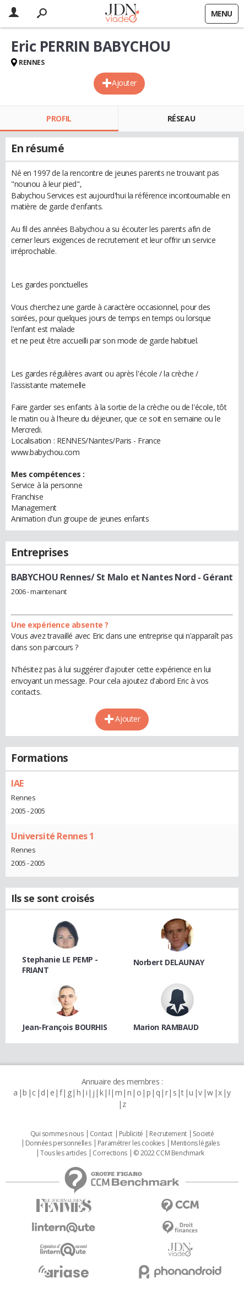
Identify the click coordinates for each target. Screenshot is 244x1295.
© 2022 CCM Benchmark (168, 1153)
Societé (203, 1134)
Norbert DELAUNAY (168, 962)
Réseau (181, 118)
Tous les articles (63, 1153)
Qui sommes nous (57, 1134)
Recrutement (167, 1134)
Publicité (131, 1134)
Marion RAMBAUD (166, 1027)
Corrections (110, 1153)
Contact (101, 1134)
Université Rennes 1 (52, 836)
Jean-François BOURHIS (64, 1027)
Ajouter (124, 83)
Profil (58, 118)
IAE (17, 783)
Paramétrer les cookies (131, 1143)
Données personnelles (58, 1143)
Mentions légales (195, 1143)
